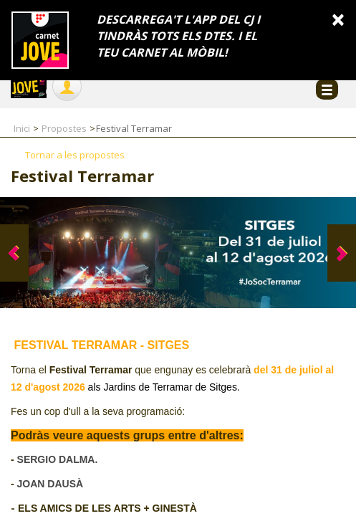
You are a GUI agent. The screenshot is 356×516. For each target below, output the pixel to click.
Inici (22, 128)
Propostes (64, 128)
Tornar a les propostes (75, 154)
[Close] (338, 19)
